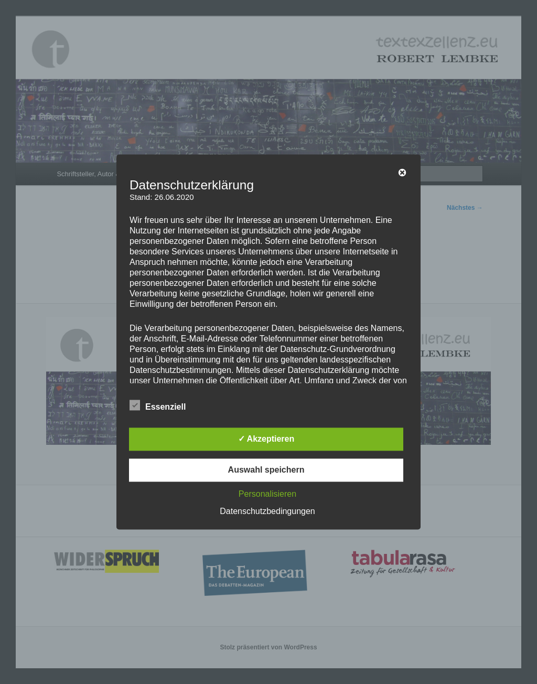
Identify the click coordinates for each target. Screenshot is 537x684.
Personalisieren (267, 494)
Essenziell (158, 406)
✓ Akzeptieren (266, 439)
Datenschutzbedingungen (267, 511)
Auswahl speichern (266, 470)
